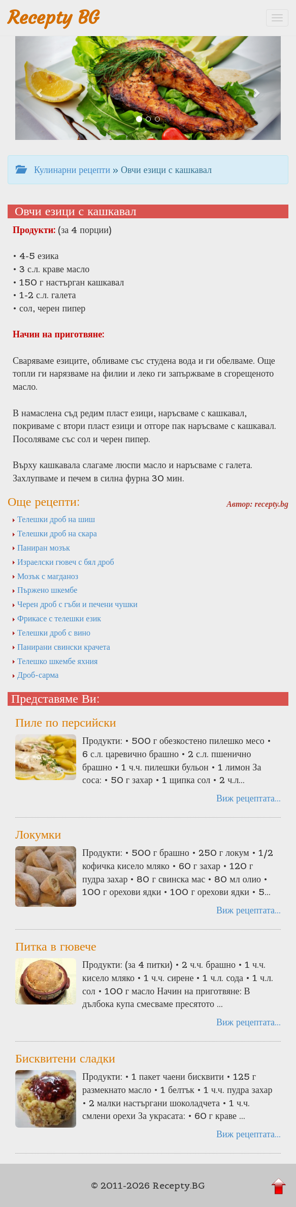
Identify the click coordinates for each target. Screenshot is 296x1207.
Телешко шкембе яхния (54, 661)
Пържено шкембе (44, 590)
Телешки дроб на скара (54, 533)
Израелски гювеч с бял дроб (63, 562)
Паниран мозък (41, 547)
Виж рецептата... (248, 798)
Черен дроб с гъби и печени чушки (75, 604)
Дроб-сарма (35, 675)
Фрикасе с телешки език (56, 618)
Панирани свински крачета (61, 647)
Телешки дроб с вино (51, 632)
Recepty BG (53, 17)
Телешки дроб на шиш (53, 519)
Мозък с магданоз (45, 576)
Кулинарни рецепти (63, 170)
